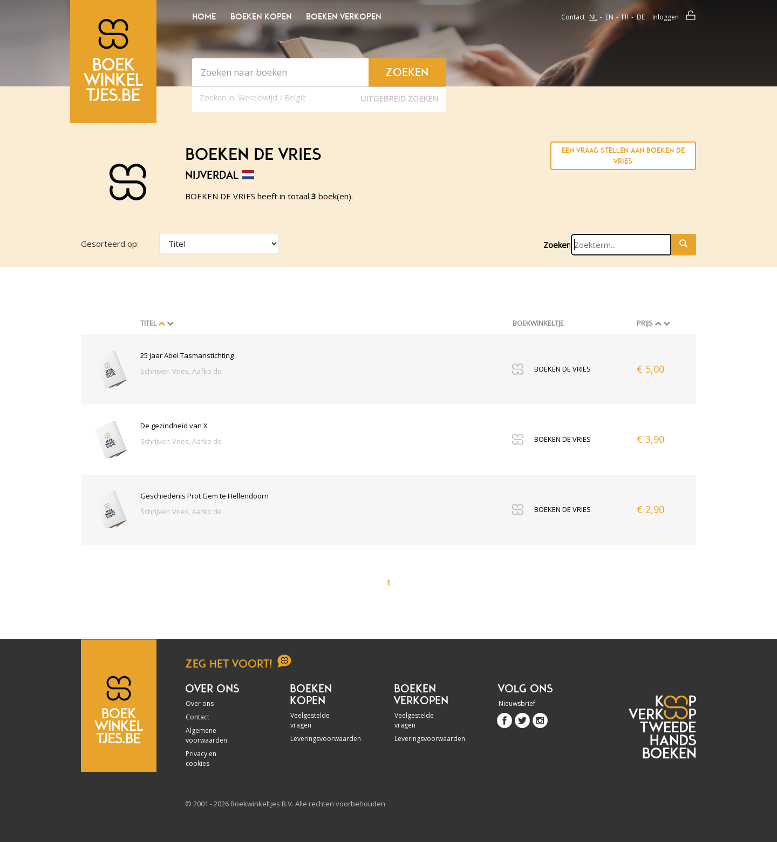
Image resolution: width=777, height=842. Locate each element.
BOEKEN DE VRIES (562, 369)
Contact (573, 17)
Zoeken (557, 244)
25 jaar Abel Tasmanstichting (187, 355)
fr (625, 17)
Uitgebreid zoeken (399, 98)
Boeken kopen (260, 17)
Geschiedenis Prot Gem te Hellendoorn (204, 496)
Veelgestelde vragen (310, 720)
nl (593, 17)
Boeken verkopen (343, 17)
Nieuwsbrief (517, 703)
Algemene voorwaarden (206, 735)
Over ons (200, 703)
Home (204, 17)
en (609, 17)
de (641, 17)
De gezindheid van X (174, 425)
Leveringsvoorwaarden (319, 738)
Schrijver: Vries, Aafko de (181, 371)
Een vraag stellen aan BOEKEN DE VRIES (623, 155)
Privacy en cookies (201, 758)
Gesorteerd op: (110, 243)
